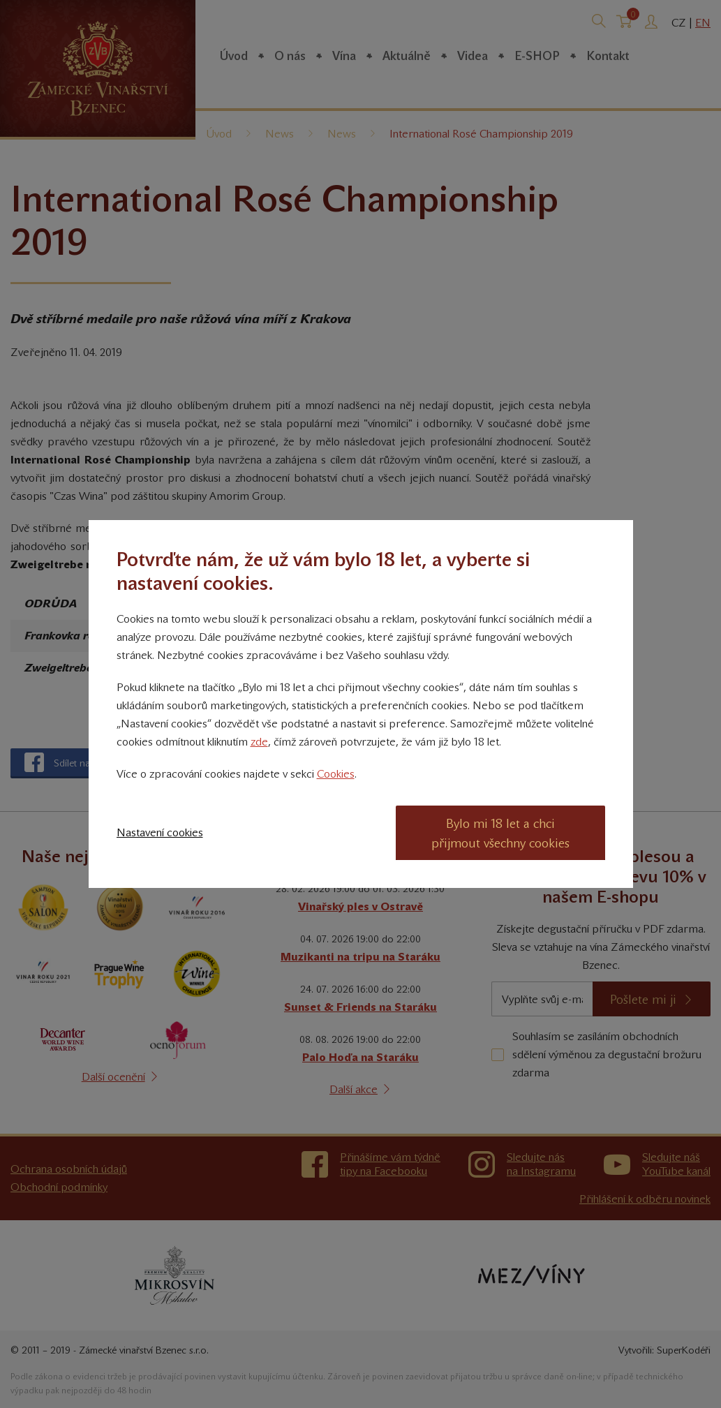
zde (259, 741)
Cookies (336, 773)
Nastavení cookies (160, 832)
